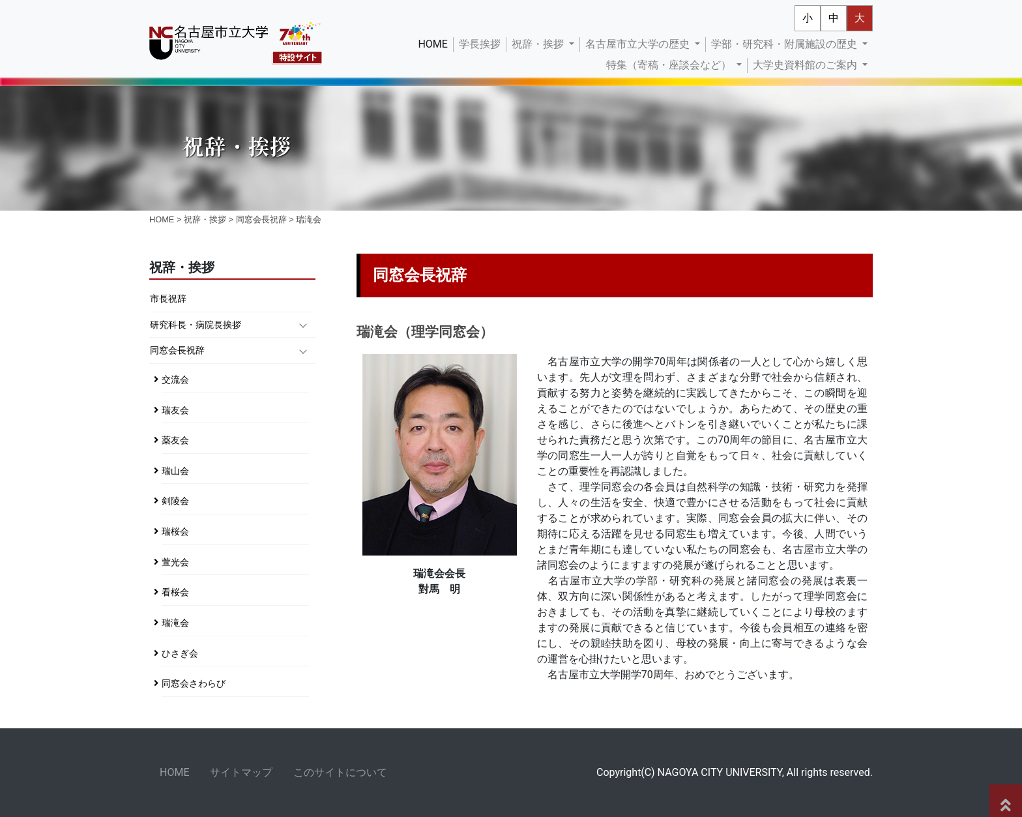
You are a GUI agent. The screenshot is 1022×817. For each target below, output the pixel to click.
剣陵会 (175, 501)
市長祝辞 (168, 299)
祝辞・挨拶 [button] (539, 44)
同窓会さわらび (194, 683)
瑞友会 (175, 410)
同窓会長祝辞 (261, 219)
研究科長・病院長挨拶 (195, 325)
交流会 (175, 379)
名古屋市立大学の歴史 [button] (638, 44)
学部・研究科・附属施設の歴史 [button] (785, 44)
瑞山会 (175, 471)
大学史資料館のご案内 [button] (806, 65)
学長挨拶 (480, 44)
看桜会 (175, 592)
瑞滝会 (175, 623)
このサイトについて (340, 772)
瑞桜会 (175, 531)
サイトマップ (241, 772)
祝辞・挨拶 (205, 219)
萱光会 (175, 562)
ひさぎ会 (180, 653)
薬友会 (175, 440)
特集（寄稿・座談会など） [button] (670, 65)
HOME (435, 43)
